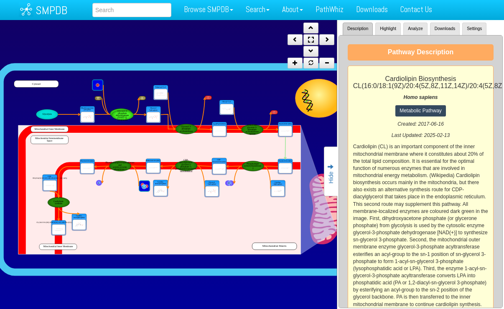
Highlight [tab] (388, 28)
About (292, 9)
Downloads (372, 9)
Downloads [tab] (445, 28)
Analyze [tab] (415, 28)
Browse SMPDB (208, 9)
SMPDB (51, 10)
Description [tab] (357, 28)
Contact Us (416, 9)
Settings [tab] (474, 28)
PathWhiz (330, 9)
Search (258, 9)
